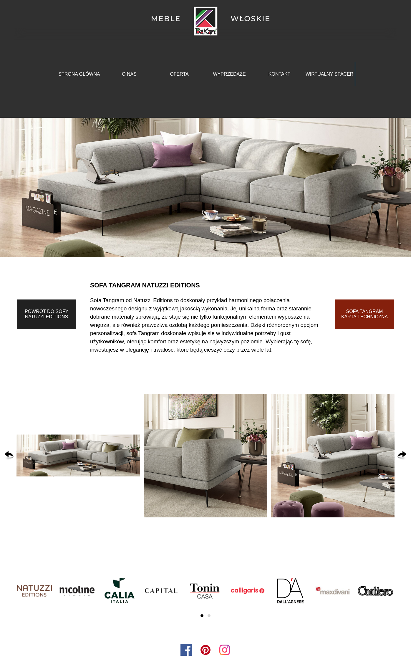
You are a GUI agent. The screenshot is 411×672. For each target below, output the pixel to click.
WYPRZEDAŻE (229, 74)
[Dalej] (402, 455)
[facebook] (186, 650)
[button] (78, 455)
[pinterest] (205, 650)
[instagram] (225, 650)
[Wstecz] (9, 455)
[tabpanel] (205, 316)
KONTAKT (279, 74)
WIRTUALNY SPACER (330, 74)
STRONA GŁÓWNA (79, 74)
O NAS (129, 74)
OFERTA (179, 74)
